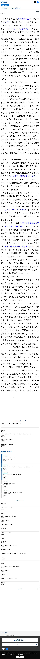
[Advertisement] (20, 411)
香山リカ (37, 11)
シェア (13, 397)
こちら (22, 654)
